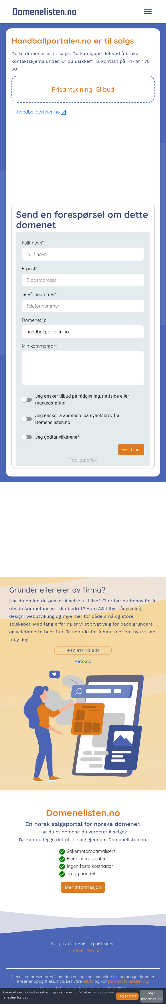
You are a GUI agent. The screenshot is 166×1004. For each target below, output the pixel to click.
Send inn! (131, 449)
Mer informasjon (83, 887)
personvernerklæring (128, 981)
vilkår (88, 981)
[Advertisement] (83, 162)
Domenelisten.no (44, 11)
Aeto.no (82, 661)
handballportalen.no (42, 112)
